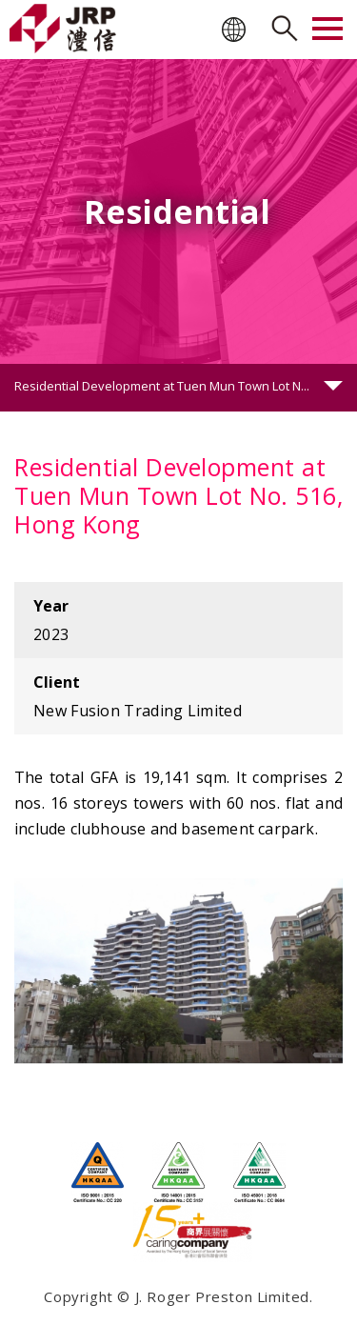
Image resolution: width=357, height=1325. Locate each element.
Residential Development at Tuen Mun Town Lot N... (161, 385)
